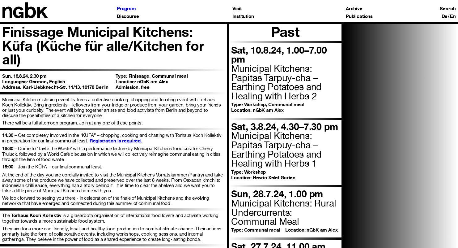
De (445, 16)
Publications (359, 16)
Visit (236, 9)
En (453, 16)
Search (448, 9)
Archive (354, 9)
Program (126, 9)
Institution (243, 16)
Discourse (128, 16)
